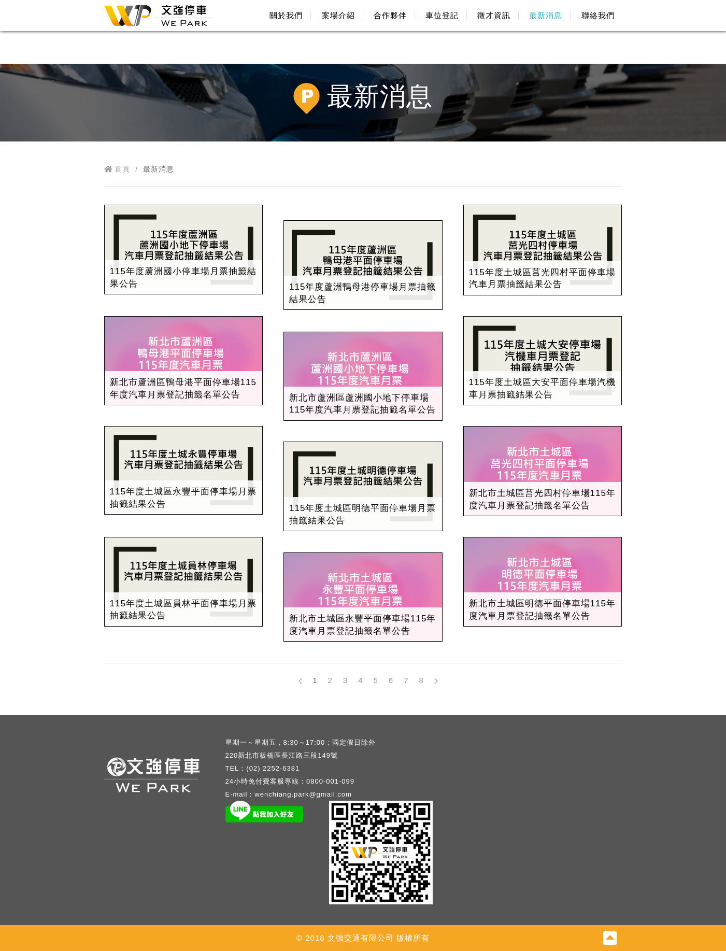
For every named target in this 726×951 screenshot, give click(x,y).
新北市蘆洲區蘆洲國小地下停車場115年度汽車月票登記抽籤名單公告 (362, 404)
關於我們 (286, 15)
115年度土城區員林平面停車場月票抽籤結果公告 (183, 610)
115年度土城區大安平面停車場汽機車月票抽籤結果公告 (542, 388)
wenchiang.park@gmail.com (303, 794)
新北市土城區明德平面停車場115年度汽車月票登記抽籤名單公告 (542, 610)
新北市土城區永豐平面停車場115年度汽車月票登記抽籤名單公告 (362, 625)
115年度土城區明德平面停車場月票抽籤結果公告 (362, 514)
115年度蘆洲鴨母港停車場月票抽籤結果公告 (362, 293)
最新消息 (545, 15)
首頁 (117, 169)
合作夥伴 (390, 15)
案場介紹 (338, 15)
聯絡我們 (598, 15)
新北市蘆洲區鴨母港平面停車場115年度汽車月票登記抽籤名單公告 (183, 388)
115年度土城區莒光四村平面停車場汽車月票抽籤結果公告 (542, 278)
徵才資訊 (493, 15)
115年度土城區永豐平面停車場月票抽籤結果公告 (183, 498)
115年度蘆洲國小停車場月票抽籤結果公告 (183, 277)
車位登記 (442, 15)
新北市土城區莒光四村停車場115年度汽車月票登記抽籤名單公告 (542, 499)
